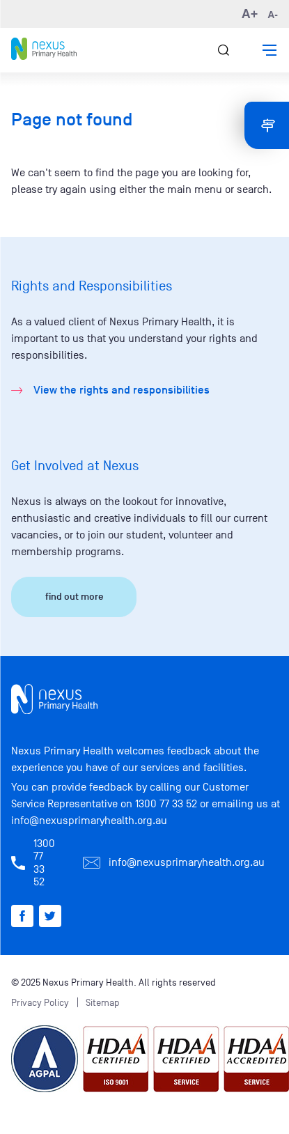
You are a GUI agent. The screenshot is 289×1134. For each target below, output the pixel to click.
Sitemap (103, 1002)
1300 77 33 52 (166, 804)
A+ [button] (250, 14)
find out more (74, 597)
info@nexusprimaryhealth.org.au (89, 820)
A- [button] (272, 14)
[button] (269, 50)
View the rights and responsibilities (121, 390)
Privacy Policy (40, 1002)
